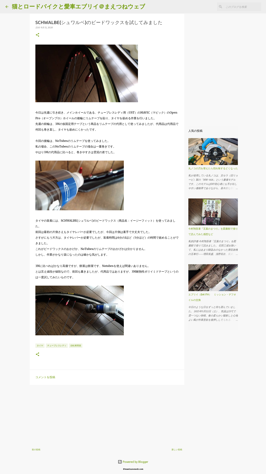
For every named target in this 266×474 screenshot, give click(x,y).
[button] (37, 35)
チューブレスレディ (56, 345)
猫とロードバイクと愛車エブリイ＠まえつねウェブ (78, 6)
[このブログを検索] (242, 6)
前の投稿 (36, 449)
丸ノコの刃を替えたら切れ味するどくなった (213, 168)
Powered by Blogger (133, 461)
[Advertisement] (107, 415)
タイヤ (40, 345)
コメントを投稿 (45, 377)
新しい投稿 (177, 449)
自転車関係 (75, 345)
